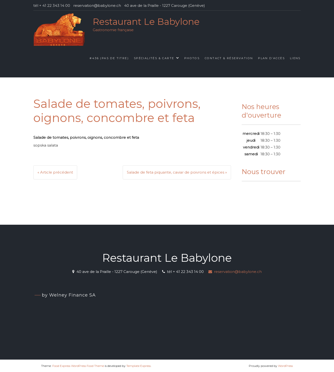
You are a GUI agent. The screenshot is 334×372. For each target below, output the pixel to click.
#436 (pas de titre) (109, 58)
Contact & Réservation (229, 58)
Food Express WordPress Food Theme (78, 366)
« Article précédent (55, 172)
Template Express (138, 366)
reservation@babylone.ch (235, 271)
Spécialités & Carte (154, 58)
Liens (295, 58)
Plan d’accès (271, 58)
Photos (192, 58)
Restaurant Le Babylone (146, 21)
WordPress (285, 366)
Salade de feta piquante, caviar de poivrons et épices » (177, 172)
